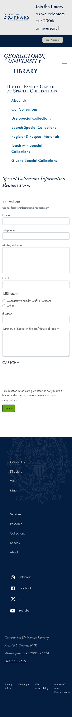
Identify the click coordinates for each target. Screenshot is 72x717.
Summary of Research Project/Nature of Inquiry (30, 329)
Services (15, 514)
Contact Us (17, 462)
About (14, 552)
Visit (12, 481)
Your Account (53, 39)
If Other (7, 314)
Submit (8, 408)
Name (6, 215)
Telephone (8, 230)
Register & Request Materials (35, 136)
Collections (17, 533)
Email (5, 278)
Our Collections (24, 109)
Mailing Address (12, 245)
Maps (14, 490)
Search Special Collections (33, 127)
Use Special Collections (31, 118)
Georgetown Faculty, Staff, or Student (29, 301)
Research (16, 524)
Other (10, 306)
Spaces (15, 543)
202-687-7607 (15, 661)
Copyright (23, 684)
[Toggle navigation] (64, 63)
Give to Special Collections (34, 160)
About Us (19, 100)
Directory (16, 471)
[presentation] (31, 374)
